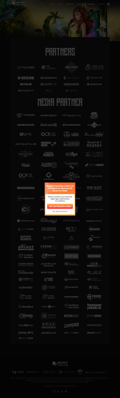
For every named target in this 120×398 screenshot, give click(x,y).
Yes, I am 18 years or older (60, 206)
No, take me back (60, 211)
